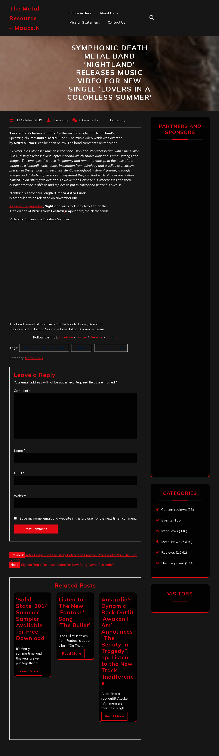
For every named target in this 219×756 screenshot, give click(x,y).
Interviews (169, 531)
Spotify (111, 337)
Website (97, 337)
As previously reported (26, 206)
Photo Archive (81, 13)
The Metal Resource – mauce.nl (25, 18)
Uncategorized (172, 563)
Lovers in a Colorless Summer (44, 348)
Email (19, 473)
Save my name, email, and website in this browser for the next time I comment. (78, 518)
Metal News (34, 358)
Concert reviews (174, 509)
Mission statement (85, 22)
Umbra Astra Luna (111, 348)
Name (19, 451)
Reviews (168, 552)
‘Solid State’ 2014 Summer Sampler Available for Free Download (32, 618)
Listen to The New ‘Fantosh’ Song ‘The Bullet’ (74, 612)
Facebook (66, 337)
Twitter (81, 337)
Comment (22, 391)
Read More (29, 671)
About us (107, 13)
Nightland (81, 348)
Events (166, 520)
